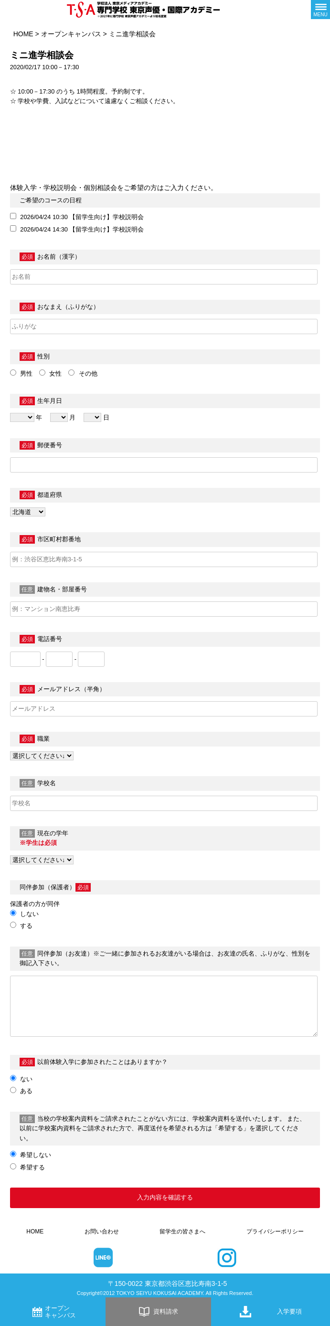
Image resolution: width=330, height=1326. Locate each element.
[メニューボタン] (320, 9)
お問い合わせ (102, 1231)
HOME (23, 34)
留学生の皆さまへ (182, 1231)
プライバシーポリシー (275, 1231)
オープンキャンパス (71, 34)
